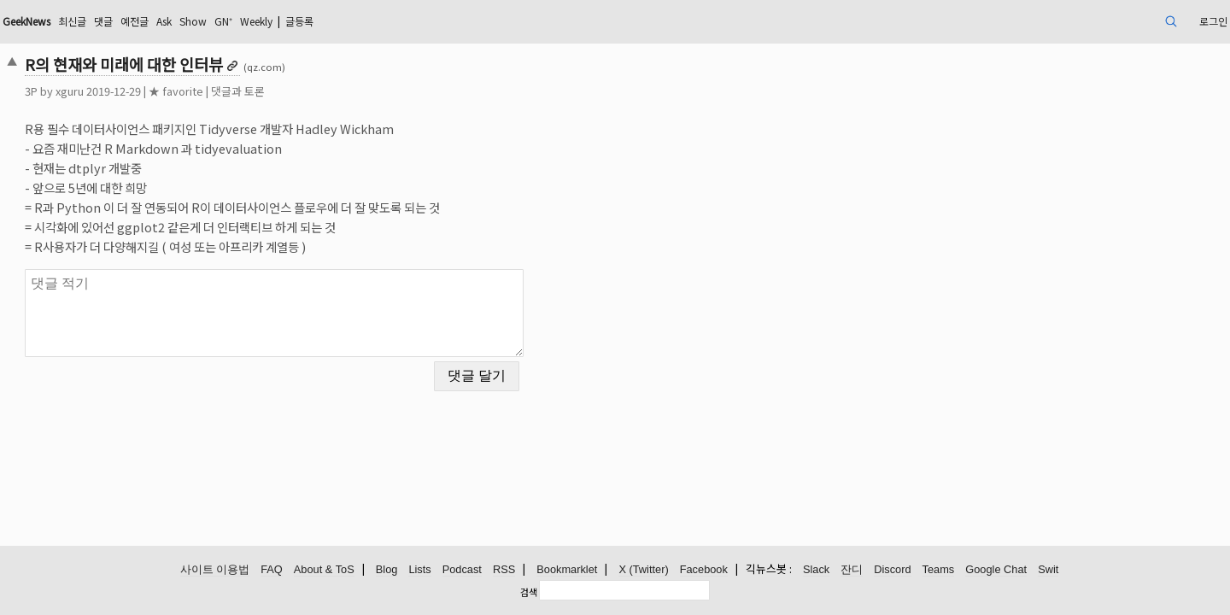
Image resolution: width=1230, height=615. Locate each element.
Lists (419, 570)
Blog (387, 570)
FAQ (272, 570)
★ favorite (294, 91)
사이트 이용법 (215, 570)
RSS (504, 570)
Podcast (462, 570)
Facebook (704, 570)
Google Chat (996, 570)
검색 (528, 592)
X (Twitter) (643, 570)
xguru (188, 91)
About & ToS (324, 570)
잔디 (851, 570)
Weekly (426, 21)
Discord (892, 570)
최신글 (211, 21)
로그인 (1087, 21)
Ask (317, 21)
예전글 (282, 21)
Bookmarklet (566, 570)
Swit (1048, 570)
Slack (816, 570)
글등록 (478, 21)
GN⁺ (386, 21)
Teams (938, 570)
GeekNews (156, 21)
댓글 (247, 21)
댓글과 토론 (357, 91)
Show (351, 21)
